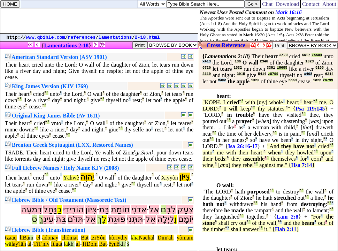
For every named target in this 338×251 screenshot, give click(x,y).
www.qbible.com (45, 37)
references (82, 37)
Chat (267, 4)
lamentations (115, 37)
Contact (311, 4)
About (329, 4)
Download (287, 4)
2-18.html (147, 37)
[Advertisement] (99, 20)
